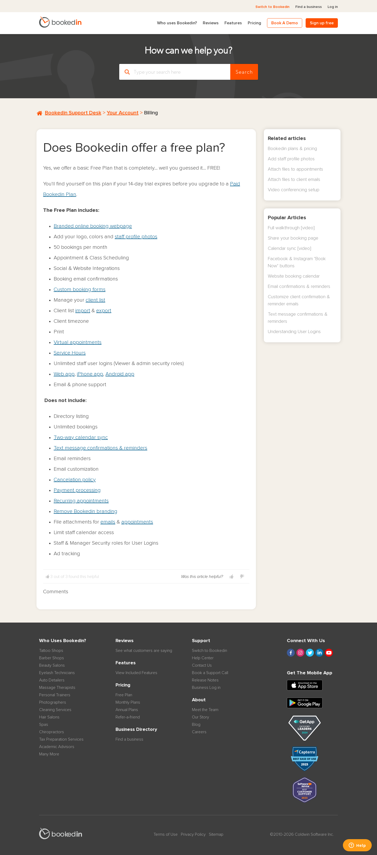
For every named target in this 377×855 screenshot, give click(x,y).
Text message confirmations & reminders (100, 448)
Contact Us (202, 665)
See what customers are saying (144, 650)
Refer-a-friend (128, 717)
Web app (64, 374)
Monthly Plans (128, 702)
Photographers (52, 702)
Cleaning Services (55, 710)
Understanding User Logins (294, 331)
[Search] (174, 72)
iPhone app (90, 374)
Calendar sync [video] (289, 248)
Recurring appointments (81, 500)
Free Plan (124, 695)
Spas (43, 724)
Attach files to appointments (295, 169)
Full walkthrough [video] (291, 228)
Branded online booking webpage (93, 226)
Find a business (308, 7)
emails (107, 522)
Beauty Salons (52, 665)
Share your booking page (293, 238)
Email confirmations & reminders (299, 286)
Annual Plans (127, 710)
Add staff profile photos (291, 159)
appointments (137, 522)
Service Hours (70, 353)
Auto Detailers (52, 680)
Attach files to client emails (294, 179)
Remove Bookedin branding (85, 511)
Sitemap (216, 834)
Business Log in (206, 687)
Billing (151, 112)
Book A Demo (284, 23)
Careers (199, 732)
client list (95, 300)
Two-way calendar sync (81, 437)
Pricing (254, 23)
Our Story (200, 717)
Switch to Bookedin (272, 7)
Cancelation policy (75, 479)
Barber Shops (51, 658)
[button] (231, 577)
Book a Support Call (210, 673)
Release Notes (205, 680)
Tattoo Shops (51, 650)
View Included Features (136, 673)
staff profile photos (136, 236)
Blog (196, 724)
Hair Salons (49, 717)
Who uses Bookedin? (177, 23)
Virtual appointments (78, 342)
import (82, 310)
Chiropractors (51, 732)
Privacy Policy (193, 834)
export (103, 310)
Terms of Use (166, 834)
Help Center (203, 658)
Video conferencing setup (293, 190)
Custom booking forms (79, 289)
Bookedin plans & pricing (292, 148)
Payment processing (77, 490)
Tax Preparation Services (61, 739)
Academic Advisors (56, 747)
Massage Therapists (57, 687)
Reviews (211, 23)
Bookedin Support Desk (73, 112)
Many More (49, 754)
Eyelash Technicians (57, 673)
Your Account (123, 112)
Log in (333, 7)
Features (233, 23)
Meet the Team (205, 710)
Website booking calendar (294, 276)
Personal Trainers (54, 695)
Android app (119, 374)
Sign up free (322, 23)
